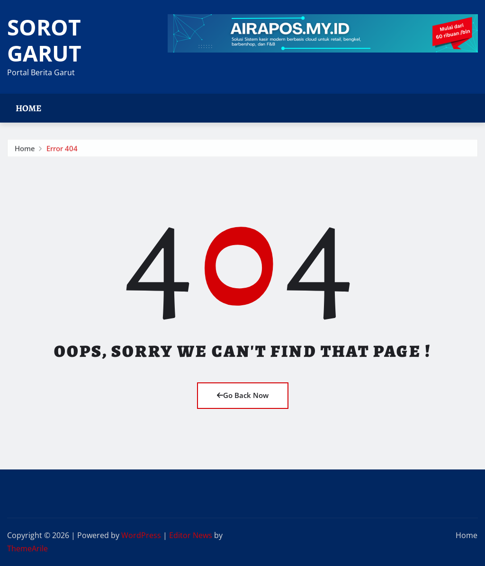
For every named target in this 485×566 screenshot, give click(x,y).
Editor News (190, 535)
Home (29, 108)
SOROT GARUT (44, 40)
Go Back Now (243, 395)
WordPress (141, 535)
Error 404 (62, 150)
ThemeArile (27, 548)
